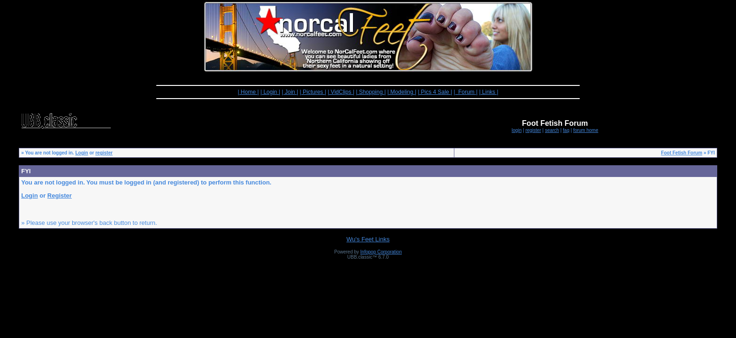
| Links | (488, 92)
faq (566, 130)
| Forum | (465, 92)
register (533, 130)
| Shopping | (371, 92)
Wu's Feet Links (368, 239)
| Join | (290, 92)
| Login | (270, 92)
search (552, 130)
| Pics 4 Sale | (435, 92)
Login (81, 152)
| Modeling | (401, 92)
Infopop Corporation (381, 251)
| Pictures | (313, 92)
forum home (585, 130)
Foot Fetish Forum (681, 152)
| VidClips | (341, 92)
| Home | (248, 92)
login (516, 130)
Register (59, 195)
